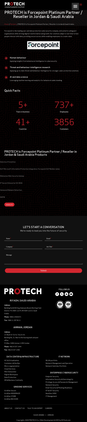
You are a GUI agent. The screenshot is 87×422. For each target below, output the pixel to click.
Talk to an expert (80, 420)
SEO (57, 420)
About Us (8, 408)
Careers (48, 408)
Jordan (50, 415)
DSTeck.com (65, 420)
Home (6, 24)
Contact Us (20, 408)
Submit (43, 270)
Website (9, 204)
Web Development (47, 420)
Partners (13, 24)
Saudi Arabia (38, 415)
